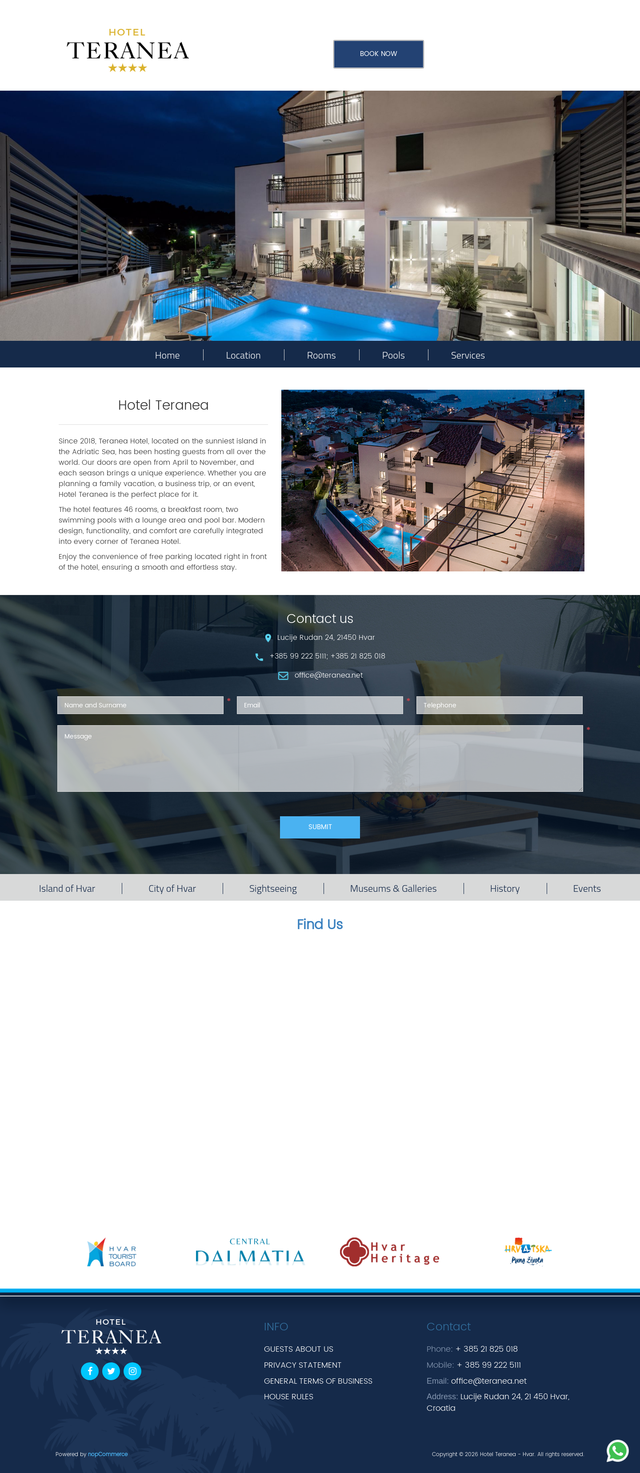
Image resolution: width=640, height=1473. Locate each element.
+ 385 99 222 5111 (488, 1365)
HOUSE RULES (288, 1396)
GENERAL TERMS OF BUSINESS (318, 1381)
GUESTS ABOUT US (298, 1349)
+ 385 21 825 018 (486, 1349)
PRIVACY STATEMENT (303, 1365)
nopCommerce (108, 1454)
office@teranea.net (489, 1381)
